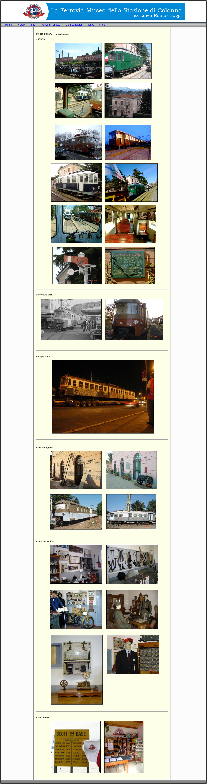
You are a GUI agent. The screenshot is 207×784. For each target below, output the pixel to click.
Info (33, 24)
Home (8, 24)
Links (91, 24)
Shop (102, 24)
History (21, 24)
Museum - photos (50, 24)
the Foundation (74, 24)
